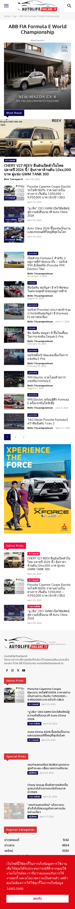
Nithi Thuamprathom (40, 273)
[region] (37, 489)
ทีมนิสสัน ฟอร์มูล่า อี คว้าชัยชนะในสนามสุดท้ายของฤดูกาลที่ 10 (48, 289)
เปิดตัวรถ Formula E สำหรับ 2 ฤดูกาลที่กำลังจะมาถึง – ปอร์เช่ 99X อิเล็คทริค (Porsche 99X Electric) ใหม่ (47, 263)
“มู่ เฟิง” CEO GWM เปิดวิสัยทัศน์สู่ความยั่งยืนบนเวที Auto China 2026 (48, 211)
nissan (32, 282)
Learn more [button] (15, 888)
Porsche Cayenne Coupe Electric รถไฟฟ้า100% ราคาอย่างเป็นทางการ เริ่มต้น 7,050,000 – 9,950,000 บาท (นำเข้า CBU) (49, 192)
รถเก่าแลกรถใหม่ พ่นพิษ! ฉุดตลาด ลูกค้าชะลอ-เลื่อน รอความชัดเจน (48, 766)
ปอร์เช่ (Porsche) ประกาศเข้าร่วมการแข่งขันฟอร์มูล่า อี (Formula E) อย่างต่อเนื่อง (49, 313)
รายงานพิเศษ (11, 219)
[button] (37, 489)
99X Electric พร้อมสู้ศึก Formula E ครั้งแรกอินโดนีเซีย (48, 401)
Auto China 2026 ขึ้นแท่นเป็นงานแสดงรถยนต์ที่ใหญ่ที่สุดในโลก (48, 230)
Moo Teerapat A (13, 179)
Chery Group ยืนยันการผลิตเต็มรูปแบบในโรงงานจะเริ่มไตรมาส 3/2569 (47, 788)
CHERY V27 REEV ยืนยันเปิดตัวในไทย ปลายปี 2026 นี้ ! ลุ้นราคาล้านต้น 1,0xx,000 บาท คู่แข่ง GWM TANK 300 (37, 169)
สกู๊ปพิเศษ (33, 772)
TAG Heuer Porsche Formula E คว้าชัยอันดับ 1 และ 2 (47, 421)
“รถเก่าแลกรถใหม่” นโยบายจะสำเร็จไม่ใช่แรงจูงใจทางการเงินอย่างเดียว (46, 808)
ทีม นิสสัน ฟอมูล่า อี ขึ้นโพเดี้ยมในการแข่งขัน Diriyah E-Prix (47, 334)
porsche (33, 253)
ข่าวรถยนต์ (10, 160)
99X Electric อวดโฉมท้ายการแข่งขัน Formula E (46, 379)
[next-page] (23, 437)
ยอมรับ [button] (37, 898)
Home (7, 16)
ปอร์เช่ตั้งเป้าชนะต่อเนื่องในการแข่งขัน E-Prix (47, 357)
